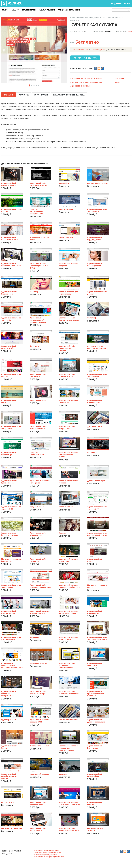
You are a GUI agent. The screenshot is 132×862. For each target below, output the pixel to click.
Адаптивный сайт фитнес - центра (9, 184)
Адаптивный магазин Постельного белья (68, 612)
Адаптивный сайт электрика (95, 664)
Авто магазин (7, 802)
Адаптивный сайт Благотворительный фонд (39, 265)
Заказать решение (47, 10)
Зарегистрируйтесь (80, 49)
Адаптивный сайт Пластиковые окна (9, 238)
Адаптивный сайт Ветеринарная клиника (40, 585)
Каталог (15, 10)
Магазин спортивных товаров (68, 481)
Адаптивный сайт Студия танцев (9, 612)
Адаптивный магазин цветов (11, 375)
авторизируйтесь (99, 49)
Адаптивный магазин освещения (68, 559)
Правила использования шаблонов (46, 850)
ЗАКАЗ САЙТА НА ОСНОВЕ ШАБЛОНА (67, 95)
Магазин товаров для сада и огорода (68, 292)
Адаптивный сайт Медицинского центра (69, 318)
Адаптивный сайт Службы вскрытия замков (9, 775)
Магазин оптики (66, 506)
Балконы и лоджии (38, 663)
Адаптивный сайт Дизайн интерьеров (96, 720)
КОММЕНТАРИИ (40, 95)
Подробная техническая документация (86, 78)
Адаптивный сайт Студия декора (95, 238)
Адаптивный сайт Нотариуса (38, 559)
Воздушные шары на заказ (39, 238)
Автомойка (64, 183)
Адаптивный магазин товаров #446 (97, 375)
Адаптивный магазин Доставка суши (11, 638)
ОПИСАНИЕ (8, 95)
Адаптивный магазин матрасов (68, 264)
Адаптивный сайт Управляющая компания (67, 347)
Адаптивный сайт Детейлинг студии (38, 184)
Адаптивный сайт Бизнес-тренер (38, 803)
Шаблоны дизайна (114, 18)
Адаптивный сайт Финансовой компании (69, 692)
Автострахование (67, 209)
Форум (117, 82)
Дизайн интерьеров (96, 480)
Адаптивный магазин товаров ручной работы (69, 585)
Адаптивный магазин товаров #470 (11, 507)
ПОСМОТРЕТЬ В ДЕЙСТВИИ (85, 58)
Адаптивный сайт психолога (9, 401)
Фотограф (91, 317)
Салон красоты (65, 532)
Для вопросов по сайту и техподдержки (86, 82)
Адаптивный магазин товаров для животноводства (68, 747)
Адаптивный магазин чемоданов (39, 481)
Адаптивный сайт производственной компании (95, 693)
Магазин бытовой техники (95, 829)
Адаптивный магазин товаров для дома (39, 612)
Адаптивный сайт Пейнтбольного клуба (11, 264)
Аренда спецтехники (68, 719)
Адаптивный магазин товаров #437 (11, 427)
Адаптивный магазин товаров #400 (11, 585)
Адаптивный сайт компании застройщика (9, 693)
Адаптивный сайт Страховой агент (67, 375)
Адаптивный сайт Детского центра (38, 692)
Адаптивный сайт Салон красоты (95, 264)
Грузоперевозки (8, 719)
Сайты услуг (74, 20)
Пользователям (29, 10)
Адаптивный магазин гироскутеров (68, 638)
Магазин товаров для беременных (11, 559)
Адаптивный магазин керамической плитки (97, 533)
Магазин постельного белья (97, 585)
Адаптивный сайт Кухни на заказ (9, 481)
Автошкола (92, 452)
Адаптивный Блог (38, 400)
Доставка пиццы (94, 426)
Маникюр (34, 291)
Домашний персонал (39, 745)
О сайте (5, 10)
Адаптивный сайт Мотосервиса (38, 829)
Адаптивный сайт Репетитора (95, 746)
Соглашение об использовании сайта (47, 852)
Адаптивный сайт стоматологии (95, 401)
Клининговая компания (97, 183)
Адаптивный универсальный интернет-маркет (38, 319)
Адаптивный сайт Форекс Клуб (9, 453)
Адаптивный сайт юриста (95, 803)
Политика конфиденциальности (45, 854)
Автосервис (35, 637)
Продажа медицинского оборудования (36, 211)
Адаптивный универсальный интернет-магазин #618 (12, 665)
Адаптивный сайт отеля (95, 559)
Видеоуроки (119, 78)
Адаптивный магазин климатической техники (68, 454)
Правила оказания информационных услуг (49, 856)
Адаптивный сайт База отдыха (11, 210)
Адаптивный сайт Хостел (9, 746)
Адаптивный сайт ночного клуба (9, 346)
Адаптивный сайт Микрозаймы (67, 427)
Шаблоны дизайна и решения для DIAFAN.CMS (87, 18)
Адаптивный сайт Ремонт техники (38, 427)
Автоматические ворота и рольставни (96, 346)
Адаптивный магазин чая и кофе (11, 318)
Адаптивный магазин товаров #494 (39, 720)
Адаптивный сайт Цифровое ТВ (95, 612)
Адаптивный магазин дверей (97, 292)
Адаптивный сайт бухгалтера (38, 375)
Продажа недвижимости (37, 453)
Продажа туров (37, 506)
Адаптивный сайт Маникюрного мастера (69, 829)
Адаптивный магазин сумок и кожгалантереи (69, 803)
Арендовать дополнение (69, 10)
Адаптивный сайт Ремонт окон (9, 292)
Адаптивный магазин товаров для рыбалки (97, 638)
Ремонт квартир (66, 237)
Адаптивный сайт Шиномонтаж (38, 533)
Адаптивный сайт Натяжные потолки (10, 533)
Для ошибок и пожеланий (80, 86)
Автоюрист (64, 773)
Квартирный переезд (39, 773)
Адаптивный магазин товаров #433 (68, 401)
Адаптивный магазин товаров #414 (97, 210)
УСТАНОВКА (23, 95)
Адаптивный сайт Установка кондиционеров (67, 665)
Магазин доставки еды (11, 828)
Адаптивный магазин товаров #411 (97, 507)
